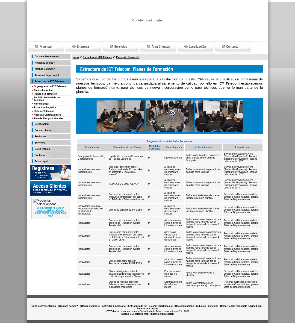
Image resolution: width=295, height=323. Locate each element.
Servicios (40, 142)
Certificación (42, 124)
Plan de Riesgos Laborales (48, 118)
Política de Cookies (147, 308)
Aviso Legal (41, 161)
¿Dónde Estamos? (45, 69)
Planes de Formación (45, 94)
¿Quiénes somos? (45, 63)
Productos (40, 136)
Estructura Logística (45, 107)
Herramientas (41, 104)
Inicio (76, 57)
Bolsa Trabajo (42, 149)
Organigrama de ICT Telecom (50, 86)
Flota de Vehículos (44, 111)
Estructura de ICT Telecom (49, 81)
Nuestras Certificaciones (47, 115)
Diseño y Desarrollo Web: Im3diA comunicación (147, 314)
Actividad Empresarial (47, 75)
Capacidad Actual (43, 90)
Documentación (43, 130)
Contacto (40, 155)
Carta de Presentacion (47, 56)
